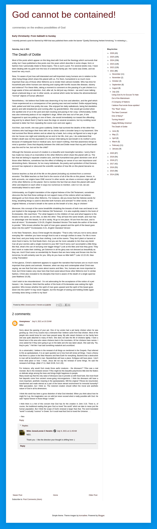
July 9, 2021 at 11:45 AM (67, 431)
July (114, 92)
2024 (112, 60)
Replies (25, 426)
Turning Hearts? (118, 120)
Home (55, 495)
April (114, 138)
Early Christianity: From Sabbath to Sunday (34, 36)
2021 (112, 71)
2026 (112, 53)
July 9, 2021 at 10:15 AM (41, 321)
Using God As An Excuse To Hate (125, 95)
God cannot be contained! (64, 15)
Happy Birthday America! (122, 123)
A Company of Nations (121, 102)
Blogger (101, 515)
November (116, 78)
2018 (112, 160)
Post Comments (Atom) (32, 499)
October (115, 81)
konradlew (83, 515)
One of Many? (117, 116)
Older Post (93, 495)
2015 (112, 171)
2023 (112, 64)
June (114, 131)
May (114, 134)
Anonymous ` (25, 321)
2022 (112, 67)
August (115, 88)
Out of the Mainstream (121, 98)
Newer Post (17, 495)
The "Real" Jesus (119, 109)
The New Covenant (119, 112)
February (116, 145)
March (115, 142)
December (116, 74)
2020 (112, 153)
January (115, 149)
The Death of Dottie (119, 127)
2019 (112, 157)
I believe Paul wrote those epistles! (126, 105)
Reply (21, 420)
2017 (112, 164)
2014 (112, 174)
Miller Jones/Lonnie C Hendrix (40, 431)
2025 (112, 57)
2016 (112, 167)
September (117, 85)
